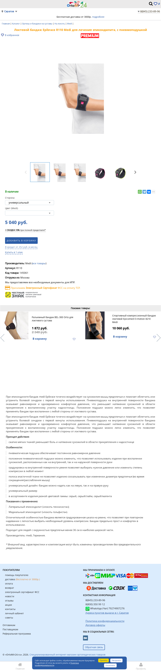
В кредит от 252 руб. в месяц (21, 247)
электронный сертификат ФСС (22, 592)
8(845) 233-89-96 (150, 11)
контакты (10, 609)
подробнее (98, 16)
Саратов (9, 11)
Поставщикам (10, 629)
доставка (22, 579)
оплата (9, 583)
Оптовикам (9, 625)
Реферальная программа (17, 633)
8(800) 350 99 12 (95, 604)
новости (9, 596)
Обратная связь (94, 647)
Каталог (16, 23)
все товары (39, 263)
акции (8, 604)
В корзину (40, 338)
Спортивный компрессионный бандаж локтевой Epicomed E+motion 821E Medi (134, 319)
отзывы (9, 600)
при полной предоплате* (25, 230)
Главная (6, 23)
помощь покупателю (16, 575)
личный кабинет (14, 613)
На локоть (59, 23)
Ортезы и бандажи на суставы (37, 23)
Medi (69, 23)
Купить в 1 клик (14, 252)
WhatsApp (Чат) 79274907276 (105, 608)
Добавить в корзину (21, 240)
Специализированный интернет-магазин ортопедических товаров (67, 654)
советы (9, 617)
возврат (9, 587)
